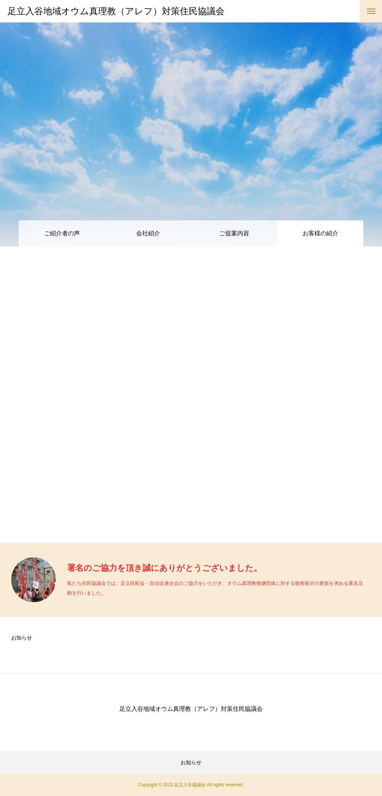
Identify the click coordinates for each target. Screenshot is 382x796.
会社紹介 (148, 233)
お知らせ (21, 637)
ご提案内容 (234, 233)
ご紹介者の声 (62, 233)
